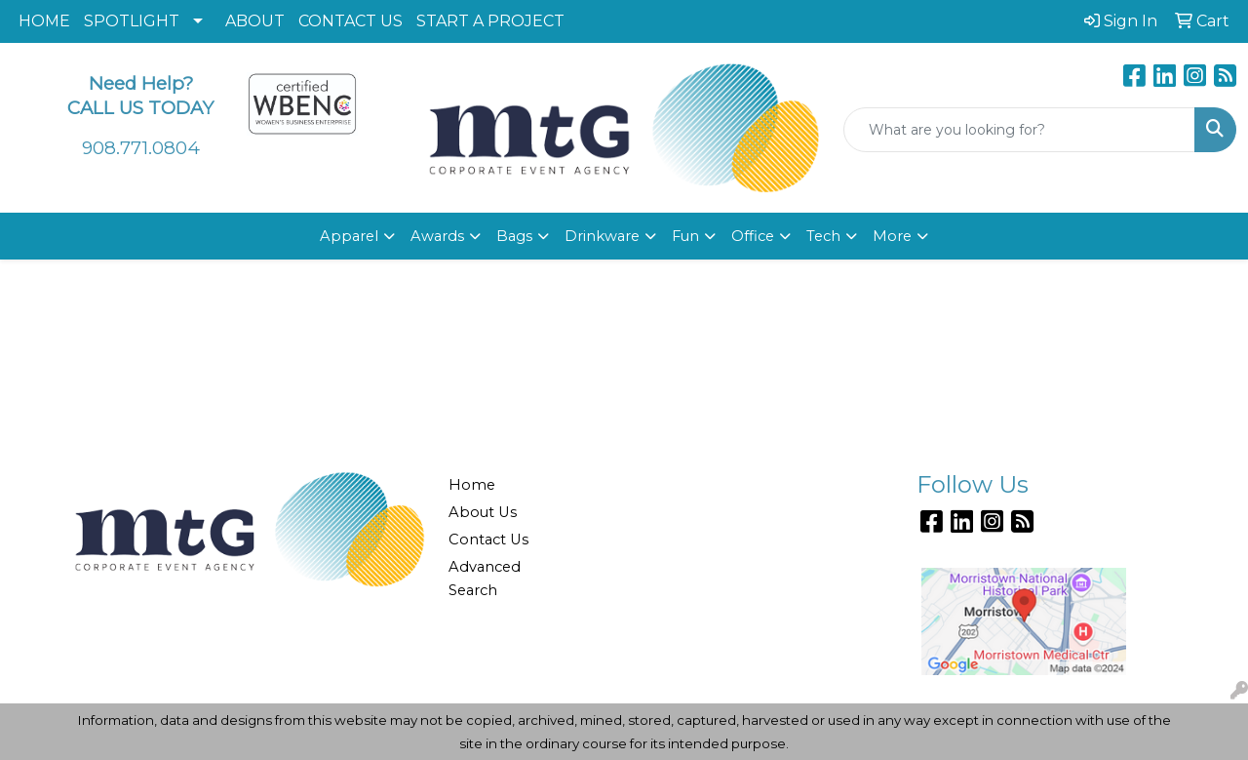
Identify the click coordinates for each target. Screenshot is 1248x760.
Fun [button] (685, 236)
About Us (482, 512)
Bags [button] (514, 236)
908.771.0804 (141, 148)
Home (471, 485)
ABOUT (255, 21)
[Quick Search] (1019, 129)
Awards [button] (437, 236)
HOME (44, 21)
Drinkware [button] (602, 236)
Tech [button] (823, 236)
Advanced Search (484, 578)
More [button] (892, 236)
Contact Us (488, 539)
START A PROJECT (490, 21)
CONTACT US (350, 21)
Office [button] (752, 236)
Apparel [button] (349, 236)
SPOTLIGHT (131, 21)
